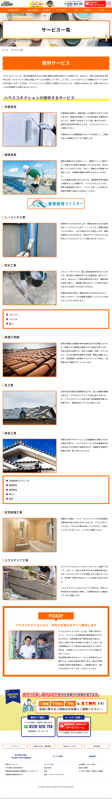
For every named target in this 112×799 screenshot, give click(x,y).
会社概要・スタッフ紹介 (87, 764)
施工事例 (47, 10)
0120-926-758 (75, 3)
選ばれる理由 (33, 10)
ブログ (101, 10)
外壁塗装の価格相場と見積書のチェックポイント (21, 771)
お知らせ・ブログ (69, 746)
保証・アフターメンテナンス (53, 774)
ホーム (5, 50)
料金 (76, 10)
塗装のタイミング (11, 764)
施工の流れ (48, 768)
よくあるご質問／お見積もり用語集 (91, 771)
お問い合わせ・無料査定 (42, 746)
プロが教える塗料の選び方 (14, 768)
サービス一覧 (48, 764)
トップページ (15, 746)
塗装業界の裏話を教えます (14, 774)
